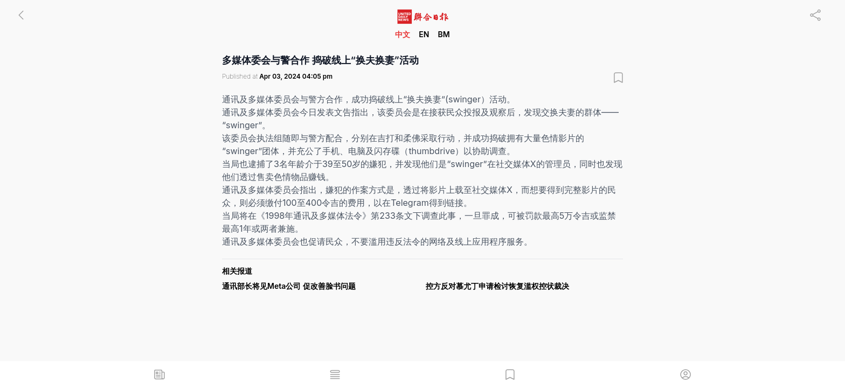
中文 (402, 34)
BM (443, 34)
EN (424, 34)
